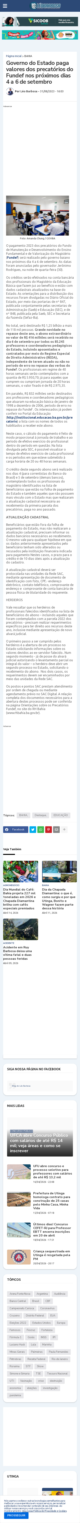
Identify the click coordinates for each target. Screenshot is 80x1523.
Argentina (42, 1294)
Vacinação (26, 1381)
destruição (56, 1381)
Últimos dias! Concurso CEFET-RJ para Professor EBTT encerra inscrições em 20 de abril (52, 1230)
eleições (32, 1388)
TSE (38, 1373)
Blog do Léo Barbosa (21, 1086)
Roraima (14, 1366)
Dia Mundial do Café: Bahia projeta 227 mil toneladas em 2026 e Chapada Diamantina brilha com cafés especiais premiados (19, 899)
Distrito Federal (35, 1315)
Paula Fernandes (58, 1352)
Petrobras (15, 1359)
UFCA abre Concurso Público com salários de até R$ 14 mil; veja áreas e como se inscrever (39, 1143)
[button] (5, 6)
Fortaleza (46, 1330)
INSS (43, 1337)
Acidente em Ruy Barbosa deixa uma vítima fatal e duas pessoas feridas (17, 953)
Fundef (12, 257)
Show (40, 1366)
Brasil (35, 1301)
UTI (12, 1381)
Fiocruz (31, 1330)
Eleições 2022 (18, 1323)
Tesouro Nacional (57, 1373)
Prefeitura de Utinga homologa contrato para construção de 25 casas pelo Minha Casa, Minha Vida (51, 1201)
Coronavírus (47, 1308)
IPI (54, 1337)
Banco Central (18, 1301)
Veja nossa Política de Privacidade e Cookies (44, 1511)
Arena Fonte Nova (20, 1294)
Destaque (40, 815)
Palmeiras (37, 1352)
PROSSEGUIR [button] (16, 1515)
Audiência (59, 1294)
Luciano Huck (17, 1344)
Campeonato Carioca (22, 1308)
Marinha (46, 1344)
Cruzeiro (15, 1315)
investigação (50, 1388)
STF (28, 1366)
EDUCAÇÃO (61, 815)
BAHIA (28, 56)
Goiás (31, 1337)
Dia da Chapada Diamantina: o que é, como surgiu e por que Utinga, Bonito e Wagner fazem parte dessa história (58, 899)
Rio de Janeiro (60, 1359)
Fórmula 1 (15, 1337)
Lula (33, 1344)
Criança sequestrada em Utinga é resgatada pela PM (51, 1255)
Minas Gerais (17, 1352)
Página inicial (14, 56)
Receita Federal (36, 1359)
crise (41, 1381)
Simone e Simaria (19, 1373)
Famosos (15, 1330)
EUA (52, 1315)
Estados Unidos (41, 1323)
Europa (61, 1323)
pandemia (15, 1395)
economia (15, 1388)
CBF (47, 1301)
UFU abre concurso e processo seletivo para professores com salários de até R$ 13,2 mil (52, 1171)
